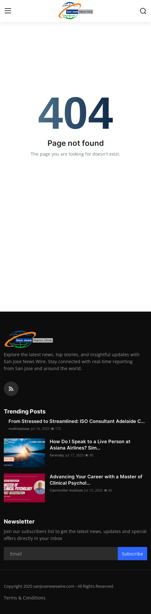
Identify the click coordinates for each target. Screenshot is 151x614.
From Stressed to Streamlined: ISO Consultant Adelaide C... (77, 421)
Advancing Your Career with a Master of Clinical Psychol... (96, 480)
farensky (57, 455)
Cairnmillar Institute (66, 490)
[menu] (8, 11)
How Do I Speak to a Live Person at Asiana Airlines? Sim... (90, 444)
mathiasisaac (19, 428)
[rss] (11, 388)
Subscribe (132, 554)
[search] (143, 11)
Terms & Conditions (25, 598)
